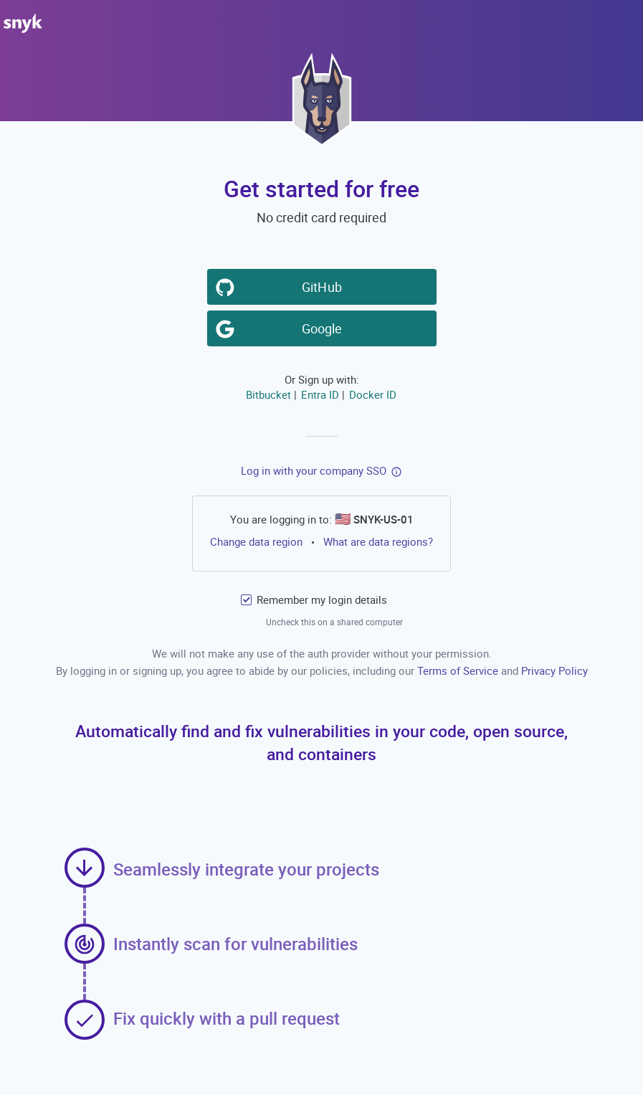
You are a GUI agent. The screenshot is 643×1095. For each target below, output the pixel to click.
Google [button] (324, 328)
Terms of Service (459, 670)
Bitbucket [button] (267, 394)
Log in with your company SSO (313, 470)
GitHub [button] (324, 286)
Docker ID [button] (372, 394)
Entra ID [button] (319, 394)
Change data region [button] (256, 541)
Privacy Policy (554, 670)
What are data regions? (378, 541)
